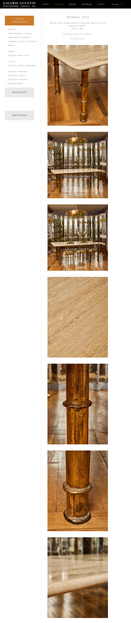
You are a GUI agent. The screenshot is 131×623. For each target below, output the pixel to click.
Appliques (12, 66)
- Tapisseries (21, 71)
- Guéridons (25, 37)
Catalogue (58, 4)
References (87, 4)
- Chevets (22, 41)
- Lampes (20, 66)
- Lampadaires (30, 66)
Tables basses (14, 37)
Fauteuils (12, 55)
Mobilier (11, 29)
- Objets (21, 75)
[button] (115, 4)
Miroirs (11, 45)
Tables (11, 33)
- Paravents (22, 79)
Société (45, 4)
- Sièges (19, 55)
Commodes (12, 41)
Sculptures (13, 75)
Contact (101, 4)
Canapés (11, 51)
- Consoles (27, 33)
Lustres (11, 61)
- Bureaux (18, 33)
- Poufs (26, 55)
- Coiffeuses (31, 41)
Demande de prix (77, 39)
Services (72, 4)
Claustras (12, 79)
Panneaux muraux (15, 84)
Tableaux (12, 71)
